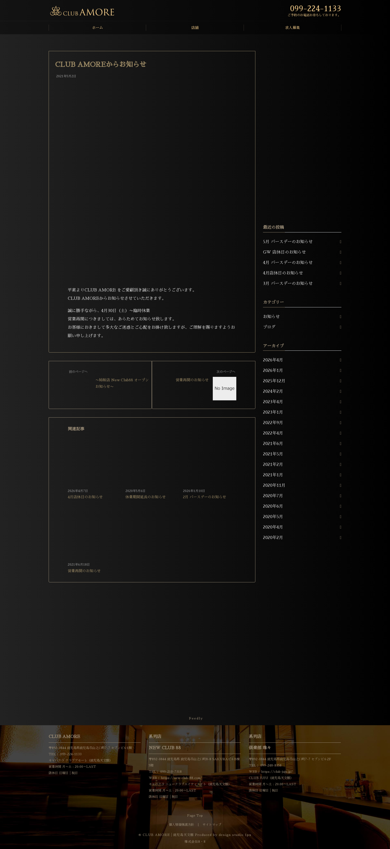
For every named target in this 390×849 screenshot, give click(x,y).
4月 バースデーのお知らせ (288, 263)
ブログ (269, 327)
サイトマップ (212, 824)
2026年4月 (273, 360)
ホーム (97, 28)
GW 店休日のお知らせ (284, 252)
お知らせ (271, 317)
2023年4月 (273, 402)
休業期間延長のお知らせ (145, 497)
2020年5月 (273, 517)
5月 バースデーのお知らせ (288, 242)
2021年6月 (273, 444)
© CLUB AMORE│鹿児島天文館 (166, 834)
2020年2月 (273, 538)
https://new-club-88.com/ (181, 778)
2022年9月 (273, 423)
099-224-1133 (70, 754)
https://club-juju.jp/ (276, 771)
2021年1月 (273, 475)
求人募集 (292, 28)
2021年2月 (273, 464)
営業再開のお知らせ (84, 571)
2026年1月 (273, 370)
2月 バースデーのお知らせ (204, 497)
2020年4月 (273, 527)
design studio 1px (235, 834)
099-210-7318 (170, 771)
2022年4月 (273, 433)
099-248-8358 (270, 765)
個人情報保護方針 (181, 824)
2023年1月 (273, 412)
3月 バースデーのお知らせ (288, 284)
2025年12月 (274, 381)
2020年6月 (273, 506)
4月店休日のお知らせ (85, 497)
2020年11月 (274, 485)
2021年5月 (273, 454)
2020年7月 (273, 496)
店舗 (195, 28)
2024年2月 (273, 391)
